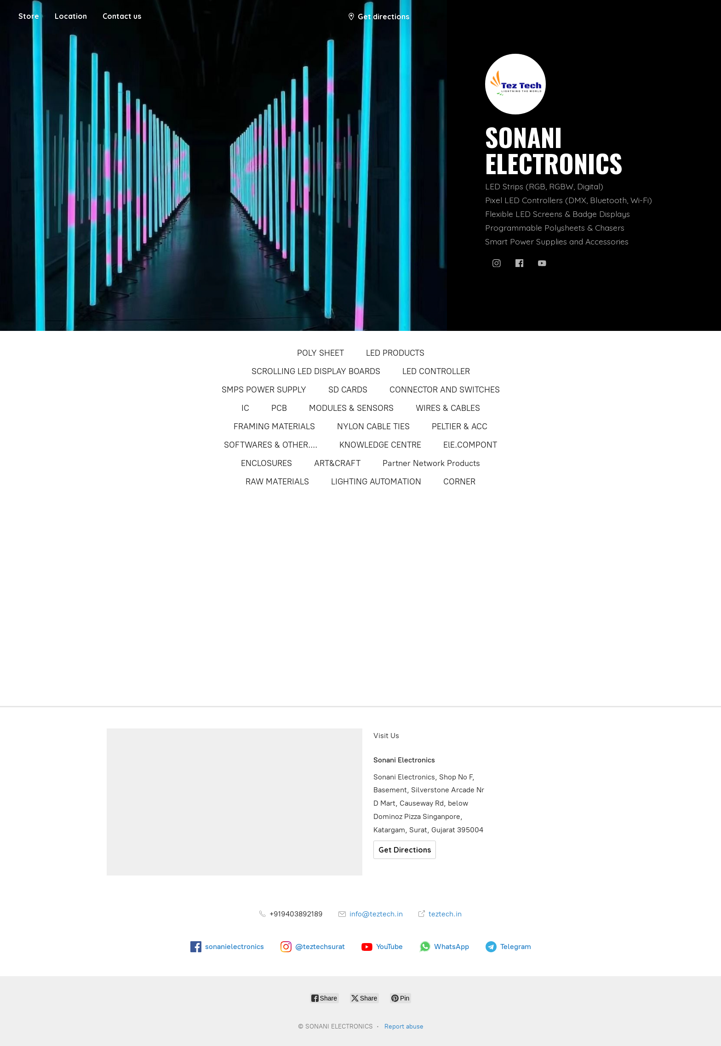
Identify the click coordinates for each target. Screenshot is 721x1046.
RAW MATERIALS (277, 482)
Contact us (122, 16)
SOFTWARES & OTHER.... (270, 445)
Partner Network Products (431, 463)
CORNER (459, 482)
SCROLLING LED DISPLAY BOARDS (316, 371)
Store (28, 16)
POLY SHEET (320, 353)
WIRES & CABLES (448, 408)
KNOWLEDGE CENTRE (380, 445)
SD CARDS (347, 390)
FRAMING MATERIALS (274, 426)
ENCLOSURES (266, 463)
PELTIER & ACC (459, 426)
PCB (279, 408)
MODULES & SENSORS (351, 408)
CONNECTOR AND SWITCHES (444, 390)
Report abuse (403, 1026)
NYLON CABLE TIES (373, 426)
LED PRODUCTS (395, 353)
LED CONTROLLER (436, 371)
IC (245, 408)
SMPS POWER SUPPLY (264, 390)
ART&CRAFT (337, 463)
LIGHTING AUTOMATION (376, 482)
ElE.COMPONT (470, 445)
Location (71, 16)
